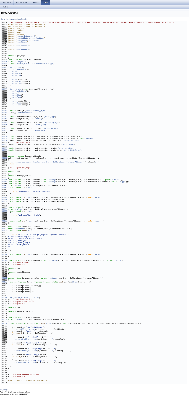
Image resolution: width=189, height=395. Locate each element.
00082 (4, 182)
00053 (4, 125)
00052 (4, 123)
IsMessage (52, 180)
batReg (14, 72)
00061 (4, 140)
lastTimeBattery (19, 70)
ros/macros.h (23, 46)
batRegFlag (16, 74)
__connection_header (71, 140)
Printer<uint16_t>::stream (25, 339)
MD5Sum (17, 186)
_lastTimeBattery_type (35, 111)
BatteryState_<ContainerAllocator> (33, 64)
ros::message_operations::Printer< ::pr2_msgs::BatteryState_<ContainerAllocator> (47, 162)
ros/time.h (22, 42)
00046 (4, 111)
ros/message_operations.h (28, 40)
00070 (4, 158)
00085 (4, 188)
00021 (4, 62)
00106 (4, 229)
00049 (4, 117)
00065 (4, 148)
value (30, 188)
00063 (4, 144)
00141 (4, 298)
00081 (4, 180)
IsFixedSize (53, 260)
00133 (4, 282)
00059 (4, 136)
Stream (75, 282)
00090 (4, 197)
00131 (4, 278)
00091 (4, 199)
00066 (4, 150)
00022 (4, 64)
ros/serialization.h (26, 36)
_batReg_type (49, 117)
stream (48, 323)
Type (51, 64)
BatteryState (68, 144)
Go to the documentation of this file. (14, 19)
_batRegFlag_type (51, 123)
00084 (4, 186)
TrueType (115, 180)
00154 (4, 323)
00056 (4, 131)
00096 (4, 209)
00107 (4, 231)
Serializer (52, 278)
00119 (4, 254)
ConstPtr (90, 138)
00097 (4, 211)
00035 (4, 89)
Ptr (82, 136)
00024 (4, 68)
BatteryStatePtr (65, 148)
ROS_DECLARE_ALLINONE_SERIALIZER (24, 298)
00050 (4, 119)
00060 (4, 138)
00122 (4, 260)
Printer (18, 319)
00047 (4, 113)
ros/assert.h (23, 50)
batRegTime (16, 75)
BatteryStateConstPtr (73, 150)
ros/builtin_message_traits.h (30, 38)
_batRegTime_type (50, 129)
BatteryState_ (21, 62)
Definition (19, 229)
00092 (4, 201)
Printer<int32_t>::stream (23, 329)
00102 (4, 221)
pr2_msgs (3, 390)
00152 (4, 319)
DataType (18, 209)
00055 (4, 129)
